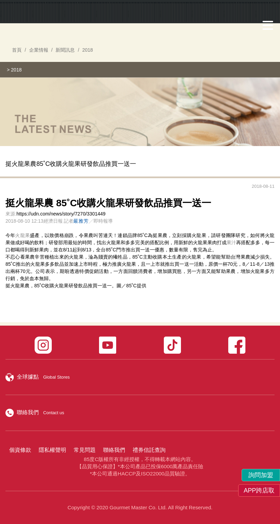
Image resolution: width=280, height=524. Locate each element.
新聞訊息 (65, 50)
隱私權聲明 (52, 450)
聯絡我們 (114, 450)
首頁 (17, 50)
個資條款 (20, 450)
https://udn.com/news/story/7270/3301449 (61, 214)
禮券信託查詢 (149, 450)
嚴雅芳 (81, 221)
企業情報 (38, 50)
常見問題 (85, 450)
